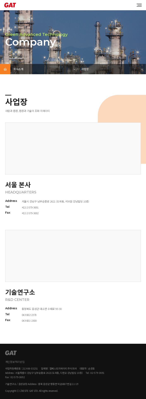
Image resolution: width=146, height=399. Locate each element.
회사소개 (18, 69)
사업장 (85, 69)
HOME (5, 69)
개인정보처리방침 (15, 362)
